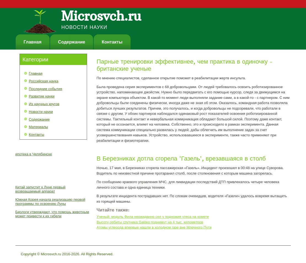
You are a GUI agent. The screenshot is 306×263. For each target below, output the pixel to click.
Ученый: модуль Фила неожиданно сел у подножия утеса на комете (153, 217)
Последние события (45, 89)
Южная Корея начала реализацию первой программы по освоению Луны (50, 201)
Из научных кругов (44, 104)
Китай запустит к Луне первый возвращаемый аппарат (40, 189)
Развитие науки (42, 96)
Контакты (112, 42)
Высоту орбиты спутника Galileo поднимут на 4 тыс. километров (150, 222)
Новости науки (41, 112)
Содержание (71, 42)
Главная (33, 42)
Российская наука (43, 81)
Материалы (38, 127)
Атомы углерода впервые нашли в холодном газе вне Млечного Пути (154, 227)
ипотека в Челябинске (33, 154)
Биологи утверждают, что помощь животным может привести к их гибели (52, 214)
